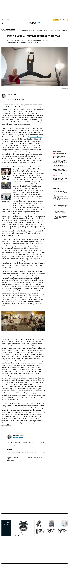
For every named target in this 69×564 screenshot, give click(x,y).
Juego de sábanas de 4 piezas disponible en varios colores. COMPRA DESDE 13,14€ (51, 530)
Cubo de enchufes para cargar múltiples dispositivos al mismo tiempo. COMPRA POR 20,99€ (63, 530)
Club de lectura (30, 30)
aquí (37, 458)
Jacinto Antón (12, 94)
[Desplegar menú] (2, 23)
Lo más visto (56, 188)
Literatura (24, 30)
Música (51, 30)
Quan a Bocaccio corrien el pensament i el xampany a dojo (5, 178)
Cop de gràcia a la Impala (5, 191)
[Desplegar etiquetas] (44, 452)
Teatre (55, 30)
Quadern (8, 30)
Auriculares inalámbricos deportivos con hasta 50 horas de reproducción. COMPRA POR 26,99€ (22, 534)
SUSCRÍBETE (56, 19)
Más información (10, 460)
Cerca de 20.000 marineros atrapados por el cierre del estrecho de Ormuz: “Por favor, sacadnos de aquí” (60, 201)
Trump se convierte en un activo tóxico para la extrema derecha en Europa (60, 217)
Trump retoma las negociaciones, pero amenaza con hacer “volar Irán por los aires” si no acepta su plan (60, 207)
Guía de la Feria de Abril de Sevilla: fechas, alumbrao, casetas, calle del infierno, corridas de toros (60, 155)
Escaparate (4, 517)
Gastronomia (64, 30)
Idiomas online (25, 517)
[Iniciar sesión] (63, 20)
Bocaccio (4, 107)
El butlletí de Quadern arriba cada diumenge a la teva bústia (21, 442)
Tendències (59, 30)
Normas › (43, 445)
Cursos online (17, 517)
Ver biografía (18, 437)
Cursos (10, 517)
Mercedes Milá (18, 452)
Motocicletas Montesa (31, 452)
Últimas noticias (57, 151)
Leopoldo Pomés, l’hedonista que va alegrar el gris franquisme (5, 203)
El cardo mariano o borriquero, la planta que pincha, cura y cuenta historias (60, 212)
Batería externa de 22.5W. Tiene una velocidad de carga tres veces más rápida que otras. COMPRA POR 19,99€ (40, 531)
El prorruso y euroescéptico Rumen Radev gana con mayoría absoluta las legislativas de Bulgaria (60, 177)
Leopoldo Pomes (10, 452)
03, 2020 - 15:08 (16, 96)
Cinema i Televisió (46, 30)
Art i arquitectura (38, 30)
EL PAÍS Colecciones (34, 517)
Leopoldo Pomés (36, 137)
